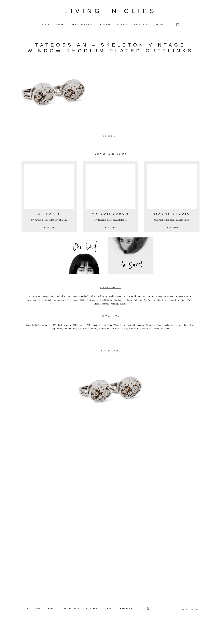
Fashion (140, 325)
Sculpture (128, 300)
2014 (75, 325)
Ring (192, 325)
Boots (159, 325)
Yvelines (123, 304)
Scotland (118, 300)
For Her (141, 296)
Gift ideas (168, 296)
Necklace (165, 329)
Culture (93, 296)
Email (114, 136)
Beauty (45, 296)
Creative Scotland (80, 296)
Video (96, 304)
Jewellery (31, 300)
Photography (92, 300)
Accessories (34, 296)
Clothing (93, 329)
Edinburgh (150, 325)
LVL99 (197, 609)
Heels (166, 325)
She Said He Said (152, 300)
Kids (40, 300)
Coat (104, 325)
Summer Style (105, 329)
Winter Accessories (150, 329)
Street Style (174, 300)
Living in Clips (110, 10)
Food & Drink (130, 296)
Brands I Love (63, 296)
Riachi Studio (106, 300)
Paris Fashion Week (41, 325)
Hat (79, 329)
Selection (138, 300)
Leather (96, 325)
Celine (116, 329)
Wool (59, 329)
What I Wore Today (116, 325)
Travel (190, 300)
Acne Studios (70, 329)
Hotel (188, 296)
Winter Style (134, 329)
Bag (53, 329)
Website (104, 304)
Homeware (180, 296)
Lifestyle (48, 300)
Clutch (124, 329)
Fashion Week (115, 296)
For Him (151, 296)
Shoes (164, 300)
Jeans (84, 329)
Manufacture (59, 300)
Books (53, 296)
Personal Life (79, 300)
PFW (54, 325)
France (159, 296)
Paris (69, 300)
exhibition (102, 296)
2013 (89, 325)
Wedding (114, 304)
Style (183, 300)
